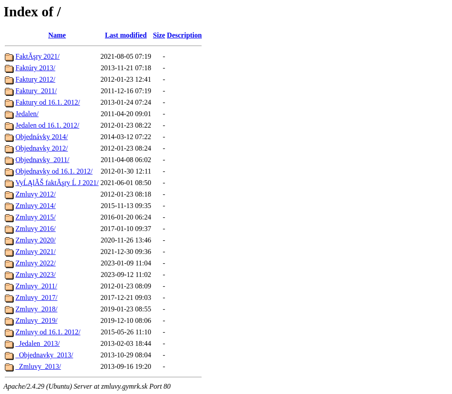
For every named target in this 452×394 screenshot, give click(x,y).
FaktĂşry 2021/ (37, 56)
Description (184, 35)
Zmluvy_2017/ (36, 297)
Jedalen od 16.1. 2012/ (47, 125)
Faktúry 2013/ (35, 68)
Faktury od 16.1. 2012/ (47, 102)
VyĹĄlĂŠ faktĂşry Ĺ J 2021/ (56, 182)
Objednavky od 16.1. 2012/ (54, 171)
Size (159, 35)
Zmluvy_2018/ (36, 309)
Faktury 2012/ (35, 79)
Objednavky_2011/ (42, 159)
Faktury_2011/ (36, 91)
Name (57, 35)
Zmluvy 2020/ (35, 240)
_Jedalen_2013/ (37, 343)
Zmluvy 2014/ (35, 205)
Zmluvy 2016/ (35, 228)
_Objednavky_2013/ (44, 355)
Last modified (126, 35)
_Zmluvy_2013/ (38, 366)
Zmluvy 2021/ (35, 251)
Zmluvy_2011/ (36, 286)
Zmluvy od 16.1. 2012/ (47, 332)
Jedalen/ (26, 113)
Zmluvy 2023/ (35, 274)
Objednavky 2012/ (41, 148)
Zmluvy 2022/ (35, 263)
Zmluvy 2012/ (35, 194)
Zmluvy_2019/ (36, 320)
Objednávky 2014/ (41, 136)
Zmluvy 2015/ (35, 217)
